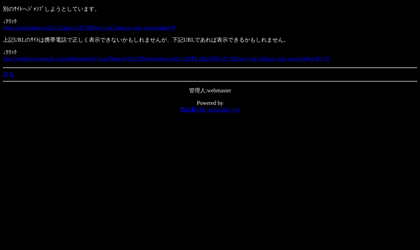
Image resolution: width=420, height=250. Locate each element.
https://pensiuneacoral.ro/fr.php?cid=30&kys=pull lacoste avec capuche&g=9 (89, 28)
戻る (8, 74)
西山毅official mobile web (210, 109)
